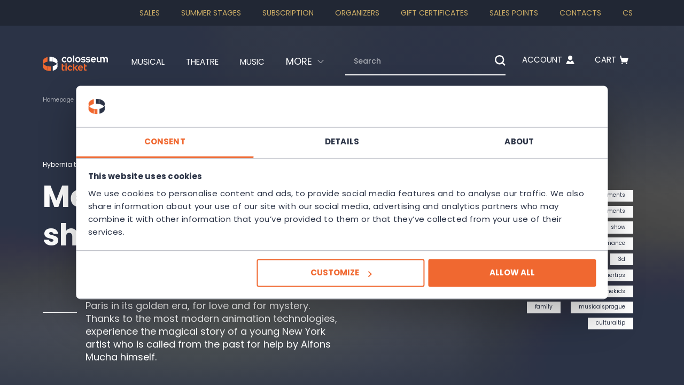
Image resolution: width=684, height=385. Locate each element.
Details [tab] (342, 141)
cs (628, 13)
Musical (129, 61)
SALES (149, 13)
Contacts (580, 13)
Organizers (357, 13)
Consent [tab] (182, 141)
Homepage (61, 99)
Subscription (288, 13)
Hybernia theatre (74, 164)
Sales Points (513, 13)
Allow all (495, 273)
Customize (340, 273)
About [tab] (502, 141)
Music (247, 61)
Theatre (190, 61)
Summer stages (211, 13)
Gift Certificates (434, 13)
